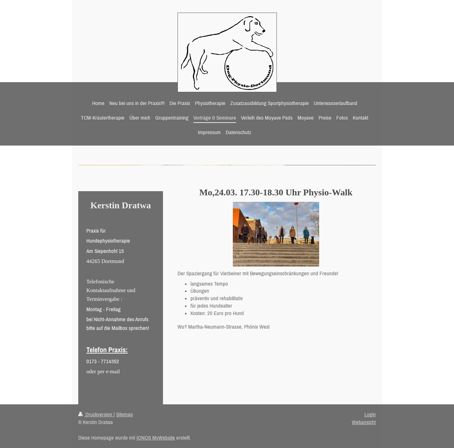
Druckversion (96, 414)
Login (370, 414)
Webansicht (364, 422)
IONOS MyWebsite (155, 437)
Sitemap (124, 414)
